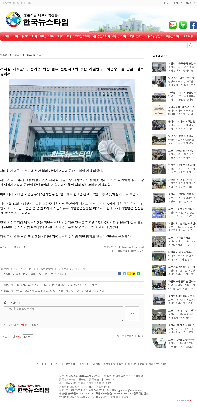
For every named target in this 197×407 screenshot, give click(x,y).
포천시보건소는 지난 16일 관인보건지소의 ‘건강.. (182, 243)
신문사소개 (40, 364)
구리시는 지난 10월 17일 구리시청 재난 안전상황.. (182, 330)
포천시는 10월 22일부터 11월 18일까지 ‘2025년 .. (180, 346)
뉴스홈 (3, 54)
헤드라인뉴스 (34, 54)
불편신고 (84, 364)
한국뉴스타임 (17, 54)
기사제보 (190, 3)
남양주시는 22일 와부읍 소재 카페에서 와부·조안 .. (182, 85)
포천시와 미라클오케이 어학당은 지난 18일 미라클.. (182, 201)
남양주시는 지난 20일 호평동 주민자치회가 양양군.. (181, 143)
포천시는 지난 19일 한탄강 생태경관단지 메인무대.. (181, 216)
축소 (18, 274)
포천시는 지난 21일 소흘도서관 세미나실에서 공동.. (181, 70)
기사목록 (30, 274)
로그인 (167, 3)
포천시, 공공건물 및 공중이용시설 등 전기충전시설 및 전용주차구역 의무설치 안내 (60, 291)
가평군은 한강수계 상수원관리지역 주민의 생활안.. (182, 184)
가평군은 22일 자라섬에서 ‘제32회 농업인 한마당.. (182, 97)
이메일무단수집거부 (159, 364)
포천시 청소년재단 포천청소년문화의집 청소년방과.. (182, 303)
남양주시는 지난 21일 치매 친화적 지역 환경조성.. (181, 259)
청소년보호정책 (136, 364)
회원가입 (178, 3)
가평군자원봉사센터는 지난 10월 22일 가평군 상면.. (181, 288)
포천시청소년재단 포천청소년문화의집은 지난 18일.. (181, 274)
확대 (8, 274)
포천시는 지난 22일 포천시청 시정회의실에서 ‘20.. (181, 157)
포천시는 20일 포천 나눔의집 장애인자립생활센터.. (181, 317)
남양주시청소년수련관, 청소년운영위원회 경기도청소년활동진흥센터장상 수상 (57, 284)
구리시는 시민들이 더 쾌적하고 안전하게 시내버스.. (181, 128)
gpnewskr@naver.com (129, 390)
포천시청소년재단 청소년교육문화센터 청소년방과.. (181, 230)
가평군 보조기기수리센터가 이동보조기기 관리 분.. (181, 172)
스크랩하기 (60, 274)
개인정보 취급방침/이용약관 (108, 364)
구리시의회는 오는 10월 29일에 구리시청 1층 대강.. (180, 114)
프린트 (44, 274)
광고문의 (70, 364)
